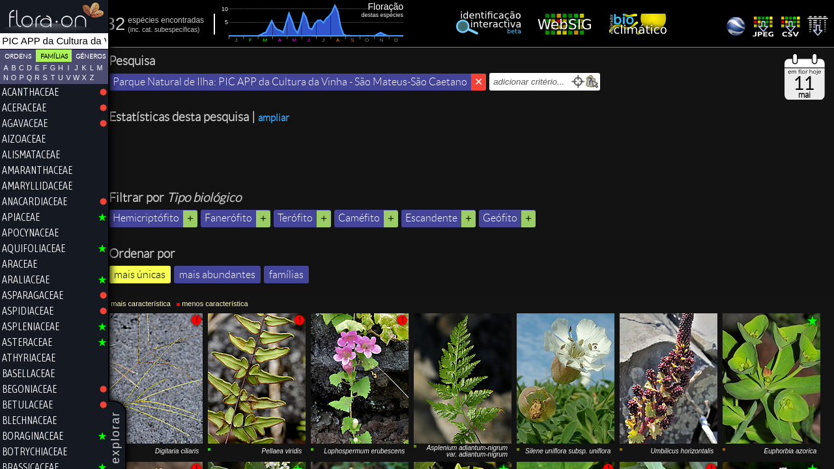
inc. (142, 29)
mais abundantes (224, 274)
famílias (293, 274)
